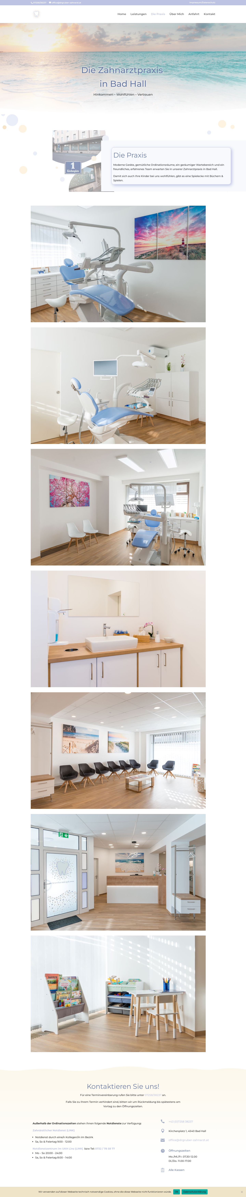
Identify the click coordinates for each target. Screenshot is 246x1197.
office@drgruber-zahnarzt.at (189, 1140)
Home (122, 14)
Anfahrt (193, 14)
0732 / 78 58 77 (105, 1148)
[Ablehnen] (241, 1192)
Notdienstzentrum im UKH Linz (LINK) (58, 1148)
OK (176, 1192)
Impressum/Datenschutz (202, 3)
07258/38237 (153, 1095)
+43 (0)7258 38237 (181, 1121)
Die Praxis (158, 14)
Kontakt (209, 14)
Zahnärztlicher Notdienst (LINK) (54, 1130)
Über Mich (176, 14)
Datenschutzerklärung (194, 1192)
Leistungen (139, 14)
